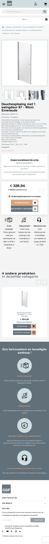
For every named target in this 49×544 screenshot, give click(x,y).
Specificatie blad (7, 151)
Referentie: (5, 114)
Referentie (21, 322)
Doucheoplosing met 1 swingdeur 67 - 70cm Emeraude (24, 314)
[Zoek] (24, 11)
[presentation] (38, 282)
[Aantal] (40, 190)
